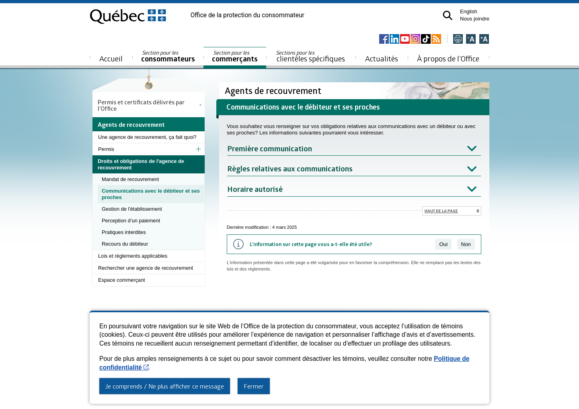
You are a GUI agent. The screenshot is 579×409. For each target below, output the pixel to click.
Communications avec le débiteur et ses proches (151, 194)
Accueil (111, 58)
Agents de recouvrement (274, 90)
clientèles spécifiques (310, 56)
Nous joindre (474, 19)
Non (466, 244)
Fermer (254, 386)
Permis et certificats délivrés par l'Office (141, 105)
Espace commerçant (121, 280)
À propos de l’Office (448, 58)
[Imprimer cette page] (458, 39)
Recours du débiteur (125, 244)
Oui (443, 244)
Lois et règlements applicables (132, 256)
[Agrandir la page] (484, 39)
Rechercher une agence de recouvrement (145, 268)
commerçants (235, 56)
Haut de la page (441, 211)
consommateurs (168, 56)
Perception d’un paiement (131, 221)
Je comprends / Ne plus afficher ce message (164, 386)
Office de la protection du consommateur (247, 15)
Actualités (381, 58)
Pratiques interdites (124, 232)
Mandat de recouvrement (130, 179)
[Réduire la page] (471, 39)
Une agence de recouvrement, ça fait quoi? (147, 137)
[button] (447, 15)
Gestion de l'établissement (132, 209)
